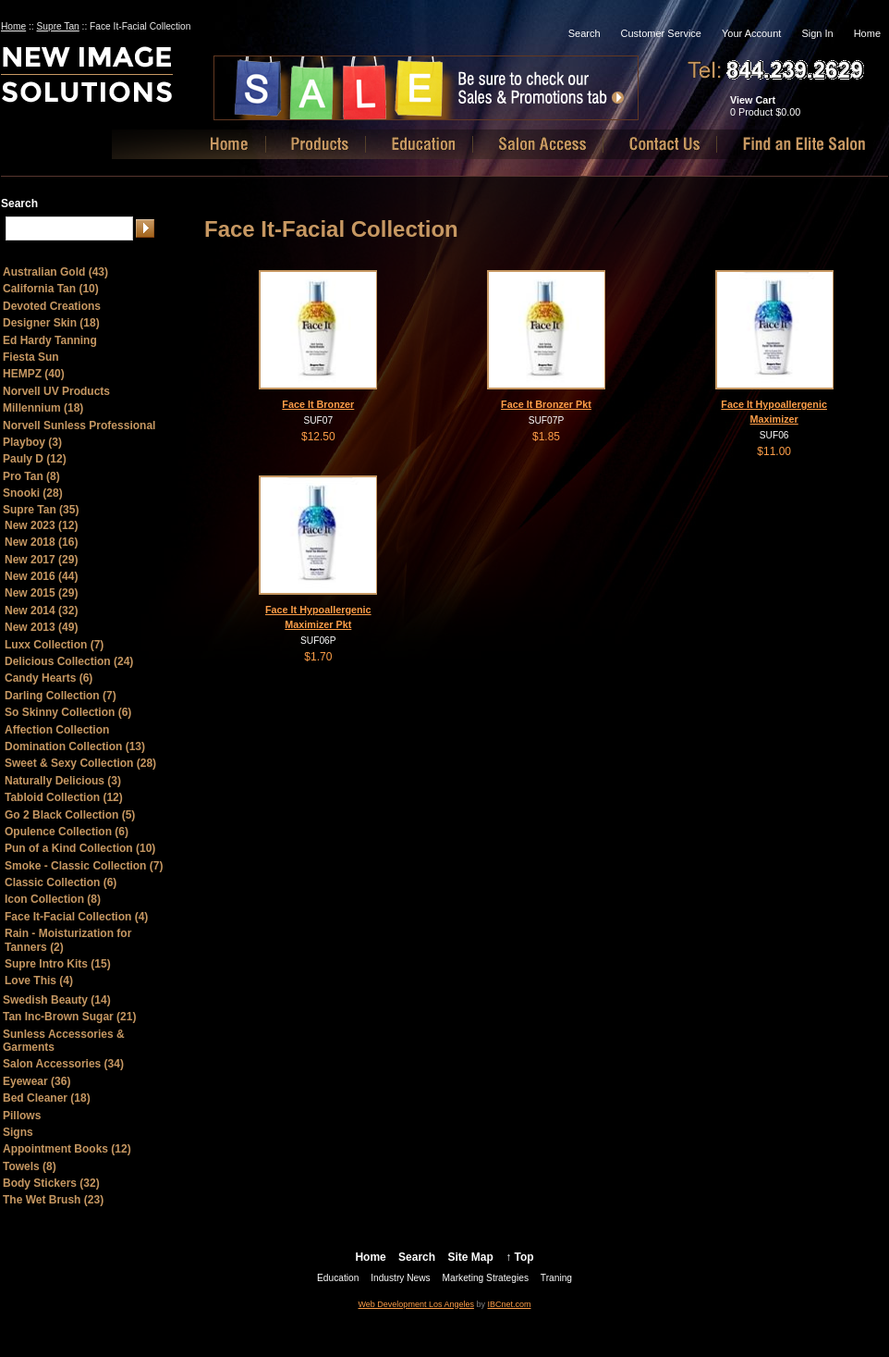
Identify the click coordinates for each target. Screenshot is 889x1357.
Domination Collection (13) (75, 746)
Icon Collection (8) (53, 899)
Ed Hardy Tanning (50, 340)
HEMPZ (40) (34, 373)
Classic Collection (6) (60, 882)
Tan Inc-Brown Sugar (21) (69, 1016)
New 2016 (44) (41, 576)
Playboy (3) (32, 442)
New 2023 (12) (41, 525)
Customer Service (661, 33)
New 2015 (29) (41, 592)
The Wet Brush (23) (53, 1199)
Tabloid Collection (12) (64, 797)
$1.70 (318, 656)
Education (338, 1278)
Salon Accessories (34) (63, 1063)
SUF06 (774, 435)
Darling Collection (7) (60, 695)
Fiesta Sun (31, 357)
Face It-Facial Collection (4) (76, 916)
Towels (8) (29, 1166)
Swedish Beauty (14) (57, 999)
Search (584, 33)
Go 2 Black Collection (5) (70, 814)
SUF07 (318, 420)
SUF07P (547, 420)
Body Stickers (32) (51, 1183)
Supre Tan (58, 26)
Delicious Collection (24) (69, 661)
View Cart (752, 99)
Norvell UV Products (56, 391)
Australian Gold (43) (55, 271)
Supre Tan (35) (41, 509)
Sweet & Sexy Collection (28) (80, 763)
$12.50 (318, 436)
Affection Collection (57, 729)
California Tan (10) (51, 288)
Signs (18, 1132)
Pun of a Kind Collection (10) (80, 848)
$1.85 (546, 436)
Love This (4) (39, 980)
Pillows (22, 1115)
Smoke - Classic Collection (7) (84, 865)
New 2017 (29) (41, 559)
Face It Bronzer (318, 404)
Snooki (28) (33, 493)
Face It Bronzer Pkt (546, 404)
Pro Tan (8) (31, 476)
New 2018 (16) (41, 542)
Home (13, 26)
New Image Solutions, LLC (119, 81)
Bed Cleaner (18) (47, 1098)
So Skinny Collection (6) (68, 712)
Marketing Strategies (486, 1278)
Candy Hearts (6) (48, 678)
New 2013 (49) (41, 627)
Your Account (751, 33)
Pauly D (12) (35, 458)
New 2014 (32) (41, 610)
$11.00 (774, 451)
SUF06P (318, 640)
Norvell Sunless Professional (79, 425)
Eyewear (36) (36, 1081)
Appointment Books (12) (67, 1148)
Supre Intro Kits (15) (58, 963)
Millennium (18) (43, 407)
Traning (556, 1278)
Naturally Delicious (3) (63, 780)
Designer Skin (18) (51, 322)
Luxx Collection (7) (54, 644)
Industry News (401, 1278)
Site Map (470, 1257)
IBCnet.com (508, 1304)
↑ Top (519, 1257)
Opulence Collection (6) (66, 831)
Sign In (817, 33)
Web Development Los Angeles (416, 1304)
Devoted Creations (52, 306)
